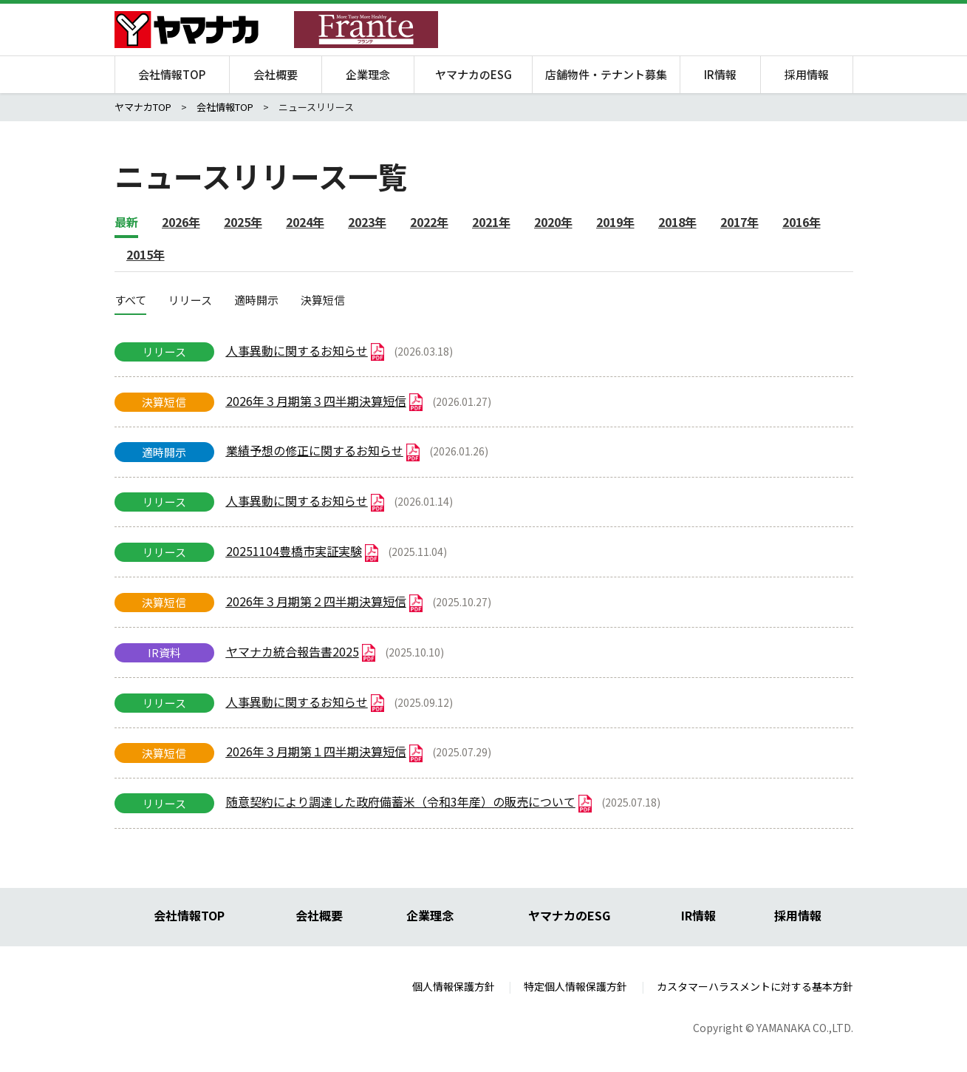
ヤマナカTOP (143, 107)
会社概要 (275, 74)
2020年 (553, 222)
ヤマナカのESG (473, 74)
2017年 (739, 222)
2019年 (615, 222)
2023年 (367, 222)
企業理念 (368, 74)
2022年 (429, 222)
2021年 (491, 222)
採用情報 (807, 74)
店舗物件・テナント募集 (606, 74)
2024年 (305, 222)
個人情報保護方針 (453, 986)
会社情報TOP (171, 74)
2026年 (181, 222)
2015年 (145, 254)
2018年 (677, 222)
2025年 (243, 222)
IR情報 (720, 74)
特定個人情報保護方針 (575, 986)
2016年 (801, 222)
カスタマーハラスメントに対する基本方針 (755, 986)
